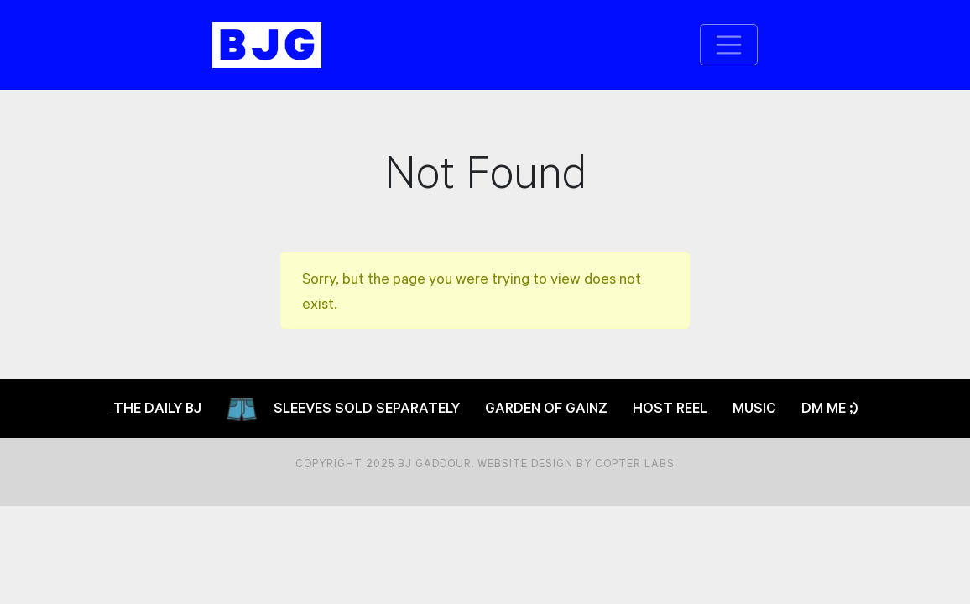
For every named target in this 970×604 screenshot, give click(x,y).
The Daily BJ (157, 407)
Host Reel (670, 407)
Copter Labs (635, 463)
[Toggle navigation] (729, 45)
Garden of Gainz (546, 407)
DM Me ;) (829, 407)
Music (754, 407)
